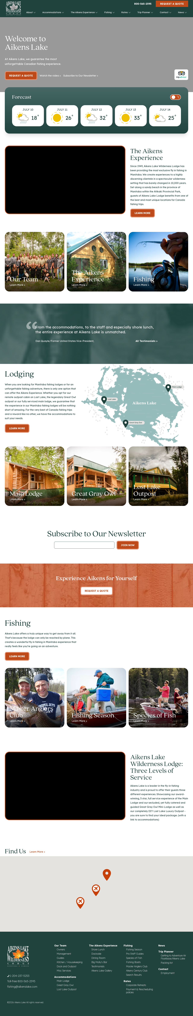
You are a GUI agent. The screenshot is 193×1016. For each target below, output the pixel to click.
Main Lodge (63, 980)
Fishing (109, 12)
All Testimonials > (147, 340)
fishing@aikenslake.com (22, 986)
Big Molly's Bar (99, 962)
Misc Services (64, 970)
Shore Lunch (98, 949)
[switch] (175, 97)
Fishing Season (134, 949)
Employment (167, 973)
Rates (126, 12)
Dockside (96, 953)
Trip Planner (145, 12)
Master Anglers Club (136, 966)
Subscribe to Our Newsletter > (80, 75)
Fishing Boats (133, 962)
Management (64, 953)
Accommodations (53, 12)
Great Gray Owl (65, 985)
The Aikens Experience (84, 12)
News (182, 12)
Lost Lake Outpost (66, 989)
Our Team (60, 945)
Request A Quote (96, 590)
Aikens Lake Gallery (101, 970)
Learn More (142, 213)
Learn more (17, 428)
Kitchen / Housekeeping (69, 962)
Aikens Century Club (136, 970)
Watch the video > (50, 75)
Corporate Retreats (136, 985)
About (31, 12)
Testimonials (97, 966)
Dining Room (98, 957)
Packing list (167, 962)
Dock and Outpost (66, 966)
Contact (165, 12)
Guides (60, 957)
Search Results (134, 974)
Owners (61, 949)
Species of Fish (134, 957)
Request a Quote (172, 3)
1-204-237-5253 (19, 976)
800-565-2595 (142, 3)
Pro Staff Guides (135, 953)
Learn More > (37, 851)
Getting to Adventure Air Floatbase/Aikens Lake (173, 957)
